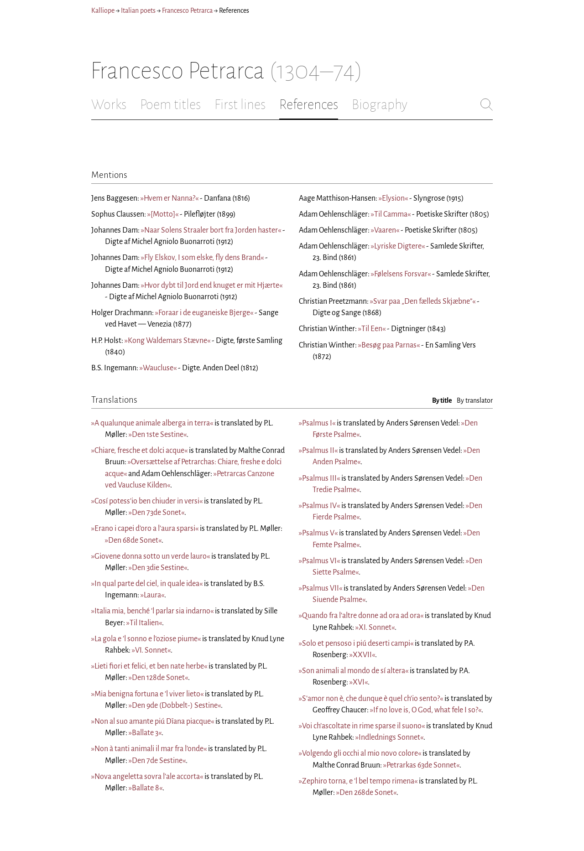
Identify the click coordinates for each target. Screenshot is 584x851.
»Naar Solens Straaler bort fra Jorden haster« (211, 230)
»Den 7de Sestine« (157, 761)
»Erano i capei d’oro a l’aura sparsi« (144, 528)
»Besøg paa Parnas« (389, 345)
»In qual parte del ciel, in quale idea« (147, 584)
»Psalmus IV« (319, 506)
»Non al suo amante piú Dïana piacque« (152, 721)
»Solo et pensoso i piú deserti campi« (356, 643)
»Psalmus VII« (320, 588)
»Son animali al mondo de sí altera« (353, 671)
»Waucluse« (158, 368)
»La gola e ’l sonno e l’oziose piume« (146, 639)
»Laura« (152, 595)
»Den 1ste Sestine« (158, 435)
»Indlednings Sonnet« (389, 737)
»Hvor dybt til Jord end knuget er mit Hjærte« (211, 285)
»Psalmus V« (318, 533)
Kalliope (103, 10)
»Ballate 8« (145, 788)
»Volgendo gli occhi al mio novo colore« (360, 753)
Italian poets (138, 10)
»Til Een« (372, 329)
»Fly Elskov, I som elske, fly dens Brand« (202, 258)
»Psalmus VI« (319, 561)
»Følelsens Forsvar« (401, 274)
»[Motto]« (162, 214)
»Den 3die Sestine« (158, 568)
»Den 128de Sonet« (158, 678)
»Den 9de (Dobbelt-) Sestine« (175, 705)
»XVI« (358, 682)
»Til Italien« (144, 623)
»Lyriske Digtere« (398, 246)
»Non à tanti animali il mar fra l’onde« (149, 749)
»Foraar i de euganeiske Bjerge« (204, 313)
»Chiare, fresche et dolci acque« (139, 450)
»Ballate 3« (145, 733)
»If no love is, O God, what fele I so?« (425, 710)
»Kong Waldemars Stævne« (167, 341)
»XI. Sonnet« (375, 627)
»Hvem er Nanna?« (169, 198)
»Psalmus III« (319, 478)
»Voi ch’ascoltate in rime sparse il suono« (362, 726)
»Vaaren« (385, 230)
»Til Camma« (391, 214)
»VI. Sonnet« (151, 650)
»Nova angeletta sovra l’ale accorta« (147, 777)
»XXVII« (362, 655)
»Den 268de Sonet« (366, 793)
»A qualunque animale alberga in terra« (152, 423)
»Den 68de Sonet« (133, 540)
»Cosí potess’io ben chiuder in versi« (147, 501)
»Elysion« (393, 198)
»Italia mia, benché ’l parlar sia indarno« (152, 611)
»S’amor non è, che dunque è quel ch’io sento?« (371, 699)
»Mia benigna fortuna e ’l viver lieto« (147, 694)
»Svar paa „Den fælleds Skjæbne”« (422, 301)
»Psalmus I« (317, 423)
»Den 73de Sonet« (156, 513)
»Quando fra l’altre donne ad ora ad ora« (361, 616)
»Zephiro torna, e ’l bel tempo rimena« (358, 781)
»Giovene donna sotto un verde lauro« (150, 556)
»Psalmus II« (318, 450)
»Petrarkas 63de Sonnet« (421, 765)
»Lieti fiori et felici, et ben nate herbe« (149, 666)
